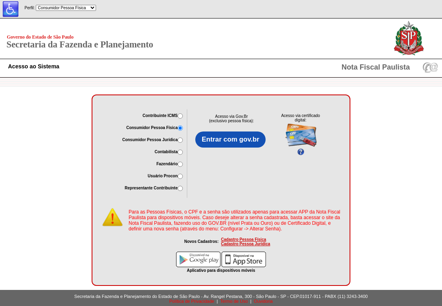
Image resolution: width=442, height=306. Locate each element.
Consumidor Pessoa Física (152, 127)
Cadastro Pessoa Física (243, 239)
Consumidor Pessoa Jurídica (150, 140)
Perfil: (30, 8)
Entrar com (230, 140)
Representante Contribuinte (151, 188)
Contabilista (166, 152)
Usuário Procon (163, 176)
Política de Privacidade (191, 301)
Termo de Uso (234, 301)
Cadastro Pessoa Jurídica (245, 244)
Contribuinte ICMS (160, 115)
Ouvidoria (263, 301)
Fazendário (167, 164)
